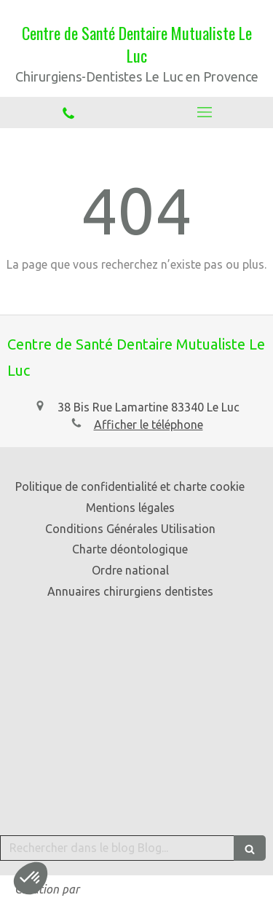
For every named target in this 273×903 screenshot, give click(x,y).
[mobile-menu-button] (205, 112)
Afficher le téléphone (148, 424)
